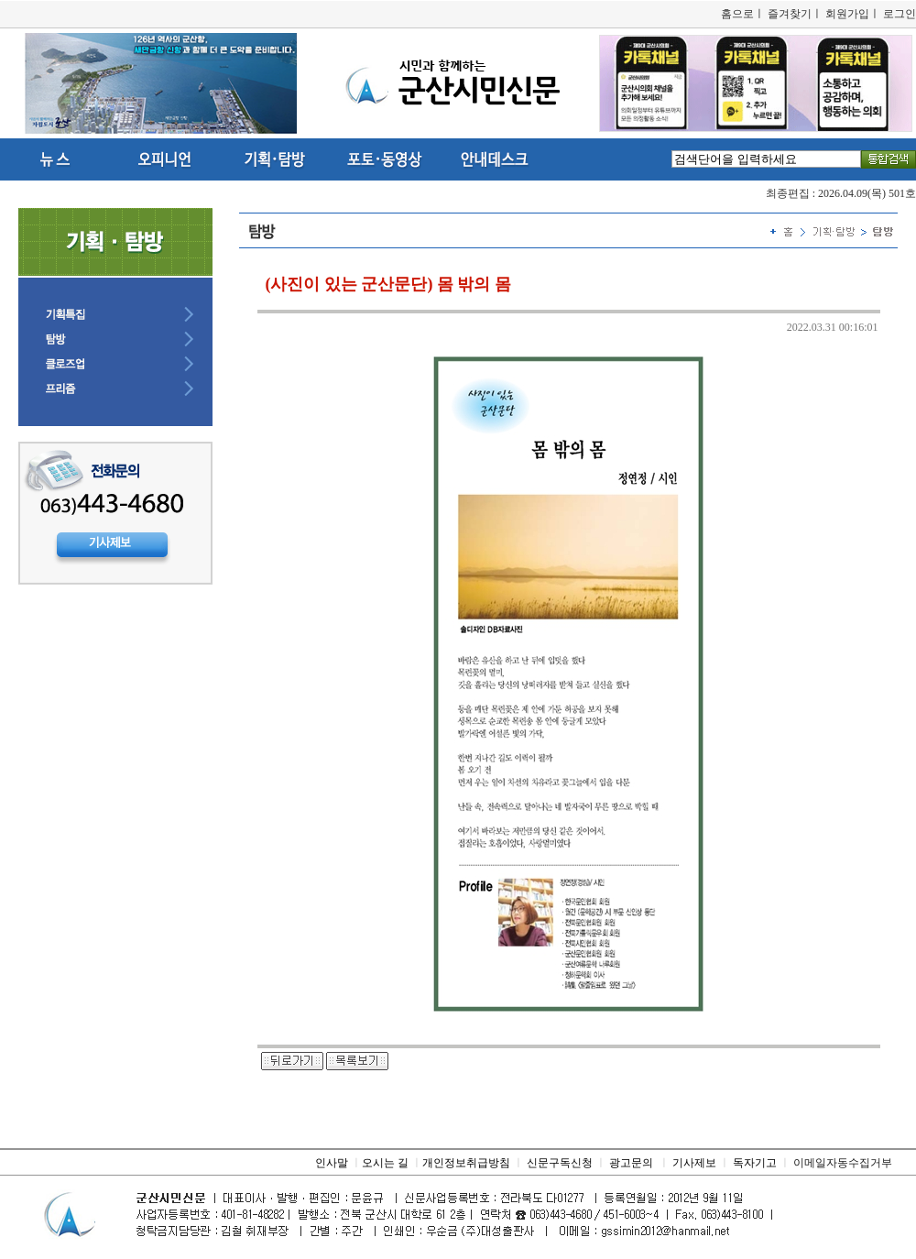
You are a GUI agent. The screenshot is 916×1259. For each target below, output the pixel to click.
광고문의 (631, 1162)
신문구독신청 (560, 1162)
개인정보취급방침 (466, 1162)
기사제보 (694, 1162)
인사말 (331, 1162)
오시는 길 (385, 1162)
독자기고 (755, 1162)
